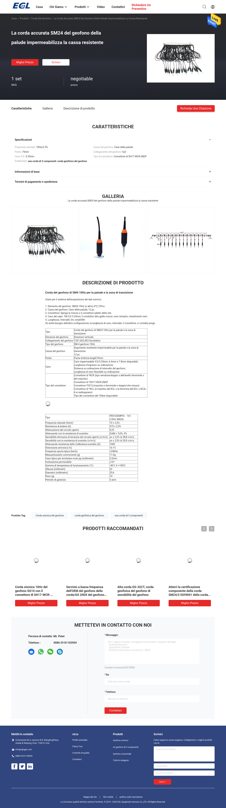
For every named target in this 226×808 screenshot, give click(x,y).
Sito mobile (108, 797)
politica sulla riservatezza (131, 797)
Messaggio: (112, 635)
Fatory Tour (77, 746)
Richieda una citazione (195, 108)
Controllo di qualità (80, 753)
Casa (14, 18)
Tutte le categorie (121, 760)
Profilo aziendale (79, 740)
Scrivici (56, 62)
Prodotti (24, 18)
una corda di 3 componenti (129, 515)
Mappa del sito (90, 797)
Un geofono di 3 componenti (126, 747)
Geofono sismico (120, 740)
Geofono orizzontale (122, 754)
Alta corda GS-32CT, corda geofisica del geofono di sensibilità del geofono (135, 591)
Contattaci (115, 710)
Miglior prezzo (25, 62)
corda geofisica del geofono (89, 515)
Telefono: (111, 692)
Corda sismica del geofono (50, 515)
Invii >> (162, 782)
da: (107, 674)
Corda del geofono (41, 18)
